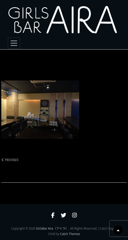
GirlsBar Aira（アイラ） (52, 228)
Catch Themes (70, 233)
